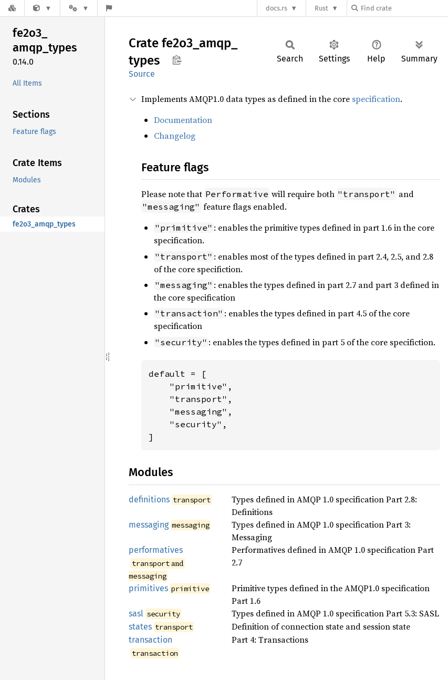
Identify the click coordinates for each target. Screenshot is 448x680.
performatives (156, 550)
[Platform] (78, 8)
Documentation (183, 120)
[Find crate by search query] (404, 8)
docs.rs (276, 8)
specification (376, 99)
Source (142, 74)
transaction (150, 640)
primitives (148, 588)
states (140, 627)
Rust (321, 8)
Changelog (174, 135)
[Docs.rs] (12, 8)
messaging (149, 525)
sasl (136, 614)
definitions (149, 499)
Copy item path (176, 60)
